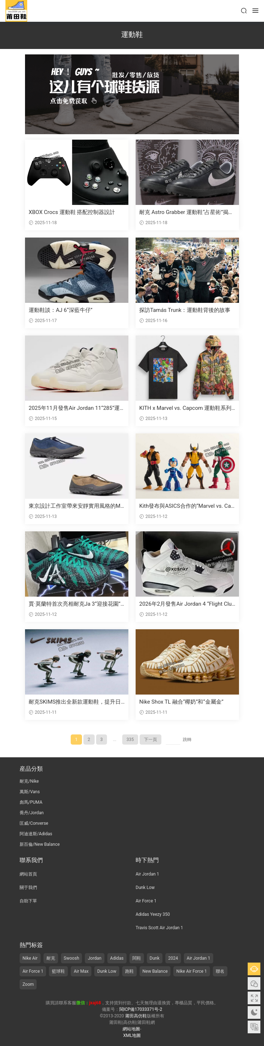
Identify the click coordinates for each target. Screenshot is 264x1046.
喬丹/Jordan (32, 812)
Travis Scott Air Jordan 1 (159, 927)
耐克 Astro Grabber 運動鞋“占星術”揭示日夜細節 (186, 212)
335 (130, 739)
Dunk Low (145, 887)
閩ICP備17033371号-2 (140, 1009)
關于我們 (28, 887)
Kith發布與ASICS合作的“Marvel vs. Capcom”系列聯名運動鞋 (186, 506)
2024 (173, 958)
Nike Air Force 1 (191, 971)
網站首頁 (28, 874)
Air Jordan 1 (147, 874)
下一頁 (150, 739)
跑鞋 (129, 971)
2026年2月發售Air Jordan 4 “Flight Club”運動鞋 (185, 604)
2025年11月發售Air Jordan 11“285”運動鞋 (74, 408)
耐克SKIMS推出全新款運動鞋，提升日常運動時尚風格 (75, 702)
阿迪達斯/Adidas (36, 833)
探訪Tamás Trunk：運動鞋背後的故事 (184, 310)
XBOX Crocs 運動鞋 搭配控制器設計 (72, 212)
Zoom (28, 984)
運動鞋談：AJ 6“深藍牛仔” (60, 310)
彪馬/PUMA (31, 802)
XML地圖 (132, 1035)
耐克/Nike (29, 781)
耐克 (50, 958)
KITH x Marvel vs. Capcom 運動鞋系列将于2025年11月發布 (185, 408)
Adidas (117, 958)
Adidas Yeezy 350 (153, 914)
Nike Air (30, 958)
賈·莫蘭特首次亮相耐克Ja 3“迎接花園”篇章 (74, 604)
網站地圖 (131, 1028)
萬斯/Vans (30, 791)
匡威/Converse (34, 823)
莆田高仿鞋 (16, 11)
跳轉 (187, 739)
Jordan (94, 958)
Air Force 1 (146, 900)
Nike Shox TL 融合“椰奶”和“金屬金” (181, 702)
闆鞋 (136, 958)
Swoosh (71, 958)
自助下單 (28, 900)
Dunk (155, 958)
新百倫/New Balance (40, 844)
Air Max (81, 971)
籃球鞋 (58, 971)
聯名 (220, 971)
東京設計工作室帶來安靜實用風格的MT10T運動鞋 (76, 506)
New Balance (155, 971)
